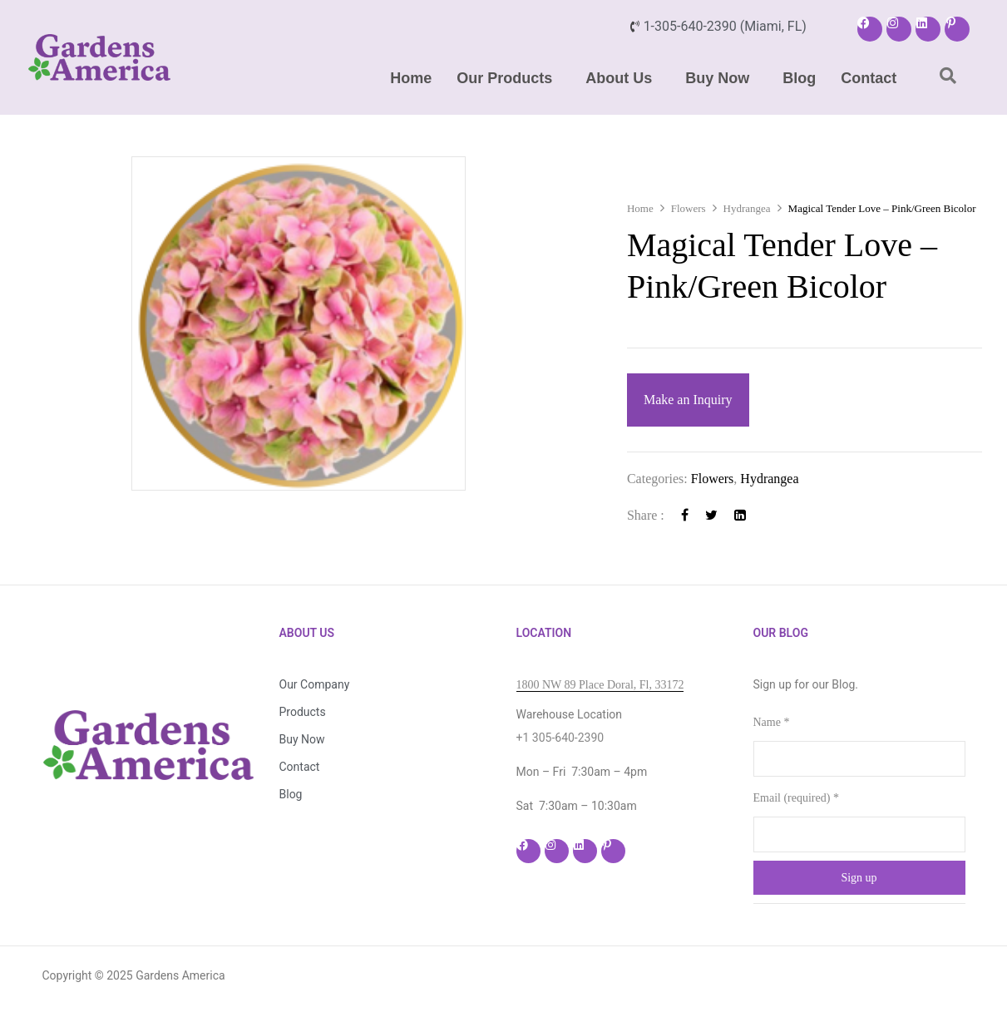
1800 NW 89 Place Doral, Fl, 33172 (600, 685)
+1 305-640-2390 (560, 737)
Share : (645, 515)
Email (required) (796, 798)
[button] (508, 78)
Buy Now (717, 78)
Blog (799, 78)
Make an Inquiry (688, 399)
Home (411, 78)
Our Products (504, 78)
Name (771, 722)
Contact (868, 78)
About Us (618, 78)
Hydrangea (747, 208)
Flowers (688, 208)
